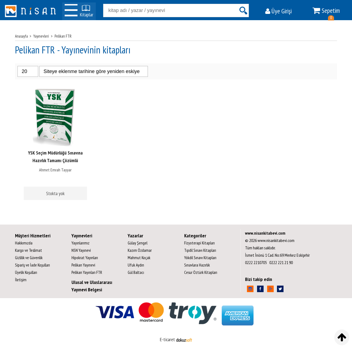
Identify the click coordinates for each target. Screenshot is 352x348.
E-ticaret (167, 339)
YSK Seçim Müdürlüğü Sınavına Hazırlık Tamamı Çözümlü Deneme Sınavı (55, 160)
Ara (243, 10)
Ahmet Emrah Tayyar (55, 170)
